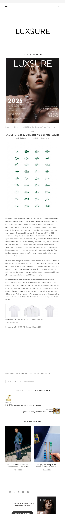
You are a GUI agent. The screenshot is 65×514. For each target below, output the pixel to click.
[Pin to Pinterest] (37, 390)
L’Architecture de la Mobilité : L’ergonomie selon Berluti (18, 466)
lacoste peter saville (27, 381)
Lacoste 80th (11, 381)
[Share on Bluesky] (47, 390)
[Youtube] (37, 55)
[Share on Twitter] (35, 390)
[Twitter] (27, 55)
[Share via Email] (49, 390)
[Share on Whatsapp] (42, 390)
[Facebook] (5, 492)
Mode (16, 127)
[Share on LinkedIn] (40, 390)
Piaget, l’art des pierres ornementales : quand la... (46, 466)
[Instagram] (30, 55)
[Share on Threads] (44, 390)
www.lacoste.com (11, 322)
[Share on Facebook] (33, 390)
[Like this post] (30, 390)
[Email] (41, 55)
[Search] (58, 6)
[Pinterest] (34, 55)
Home (7, 127)
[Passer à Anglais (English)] (46, 373)
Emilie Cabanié (22, 138)
